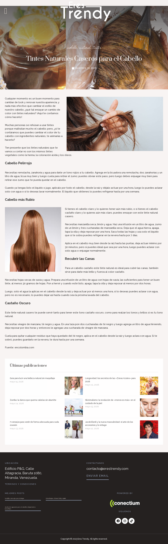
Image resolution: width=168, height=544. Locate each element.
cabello (70, 47)
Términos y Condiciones (21, 484)
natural (85, 47)
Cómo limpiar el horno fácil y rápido (56, 498)
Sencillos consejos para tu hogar (14, 498)
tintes (99, 47)
